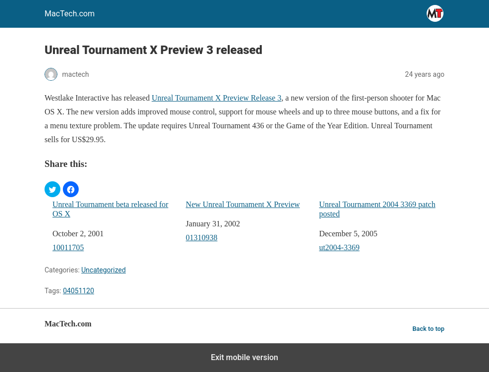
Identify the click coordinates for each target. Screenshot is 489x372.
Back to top (428, 328)
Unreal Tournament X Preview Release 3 (216, 98)
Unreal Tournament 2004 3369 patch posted (377, 209)
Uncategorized (103, 270)
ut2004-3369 (339, 247)
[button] (52, 189)
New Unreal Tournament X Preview (243, 204)
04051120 (78, 291)
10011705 (68, 247)
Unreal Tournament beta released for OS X (110, 209)
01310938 (201, 237)
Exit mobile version (244, 357)
